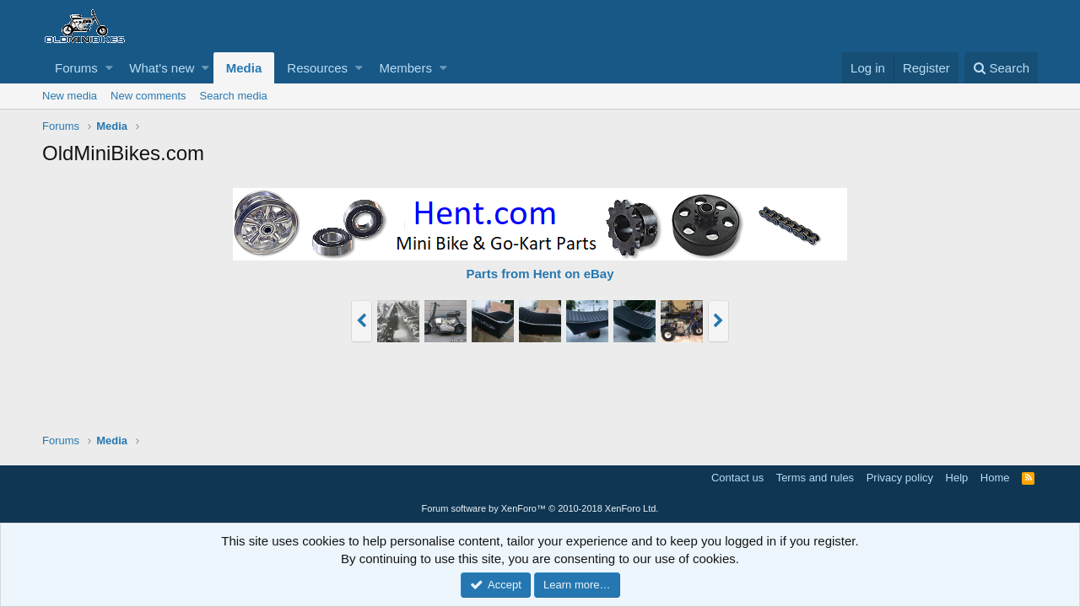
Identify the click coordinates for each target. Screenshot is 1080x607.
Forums (76, 68)
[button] (109, 67)
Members (405, 68)
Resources (317, 68)
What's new (161, 68)
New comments (148, 95)
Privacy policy (900, 477)
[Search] (1001, 67)
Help (957, 477)
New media (69, 95)
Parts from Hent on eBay (539, 273)
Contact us (737, 477)
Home (995, 477)
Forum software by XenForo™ (540, 508)
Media (244, 68)
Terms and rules (815, 477)
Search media (233, 95)
